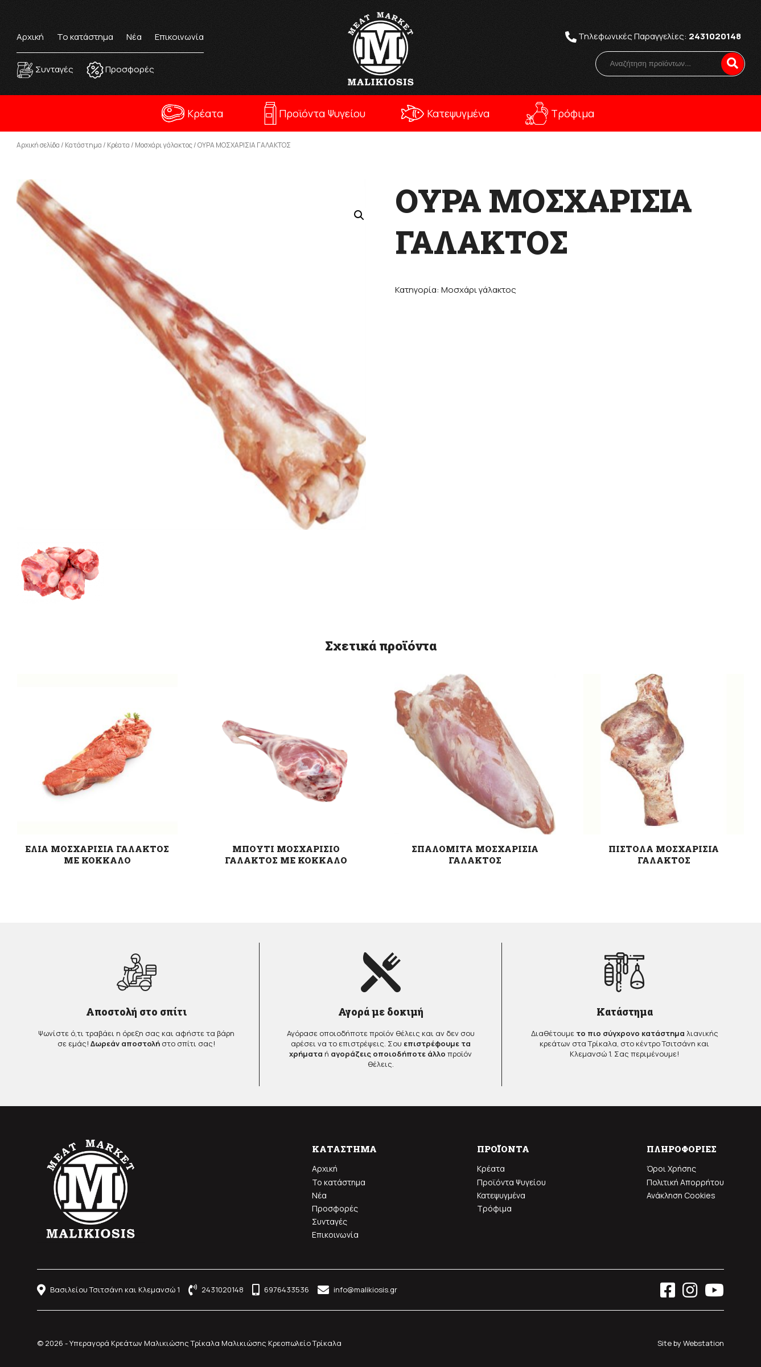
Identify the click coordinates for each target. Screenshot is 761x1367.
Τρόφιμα (572, 113)
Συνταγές (329, 1221)
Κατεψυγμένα (458, 113)
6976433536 (280, 1289)
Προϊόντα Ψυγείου (322, 113)
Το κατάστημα (85, 37)
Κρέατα (205, 113)
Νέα (134, 37)
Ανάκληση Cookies (681, 1195)
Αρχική (30, 37)
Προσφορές (335, 1208)
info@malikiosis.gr (357, 1289)
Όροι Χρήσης (671, 1168)
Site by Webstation (690, 1343)
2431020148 (715, 36)
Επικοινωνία (179, 37)
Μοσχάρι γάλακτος (163, 145)
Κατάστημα (83, 145)
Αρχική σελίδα (38, 145)
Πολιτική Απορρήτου (685, 1182)
